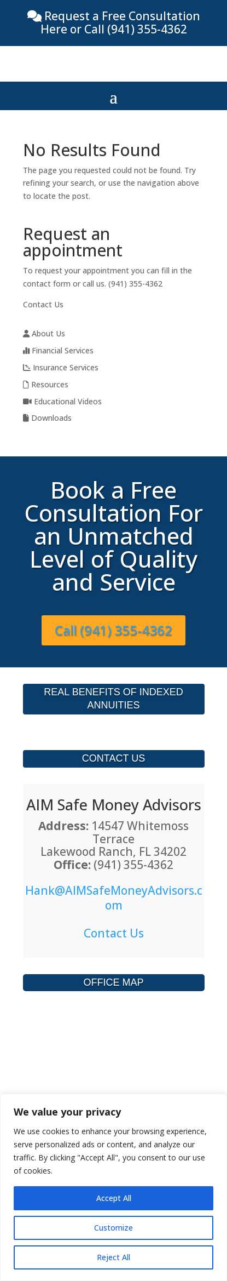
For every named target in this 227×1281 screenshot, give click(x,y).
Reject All (113, 1257)
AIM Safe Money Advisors (113, 804)
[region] (113, 1187)
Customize (113, 1227)
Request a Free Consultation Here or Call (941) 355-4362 (120, 22)
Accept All (113, 1198)
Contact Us (43, 304)
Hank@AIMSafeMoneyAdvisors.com (113, 898)
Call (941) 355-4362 (113, 630)
